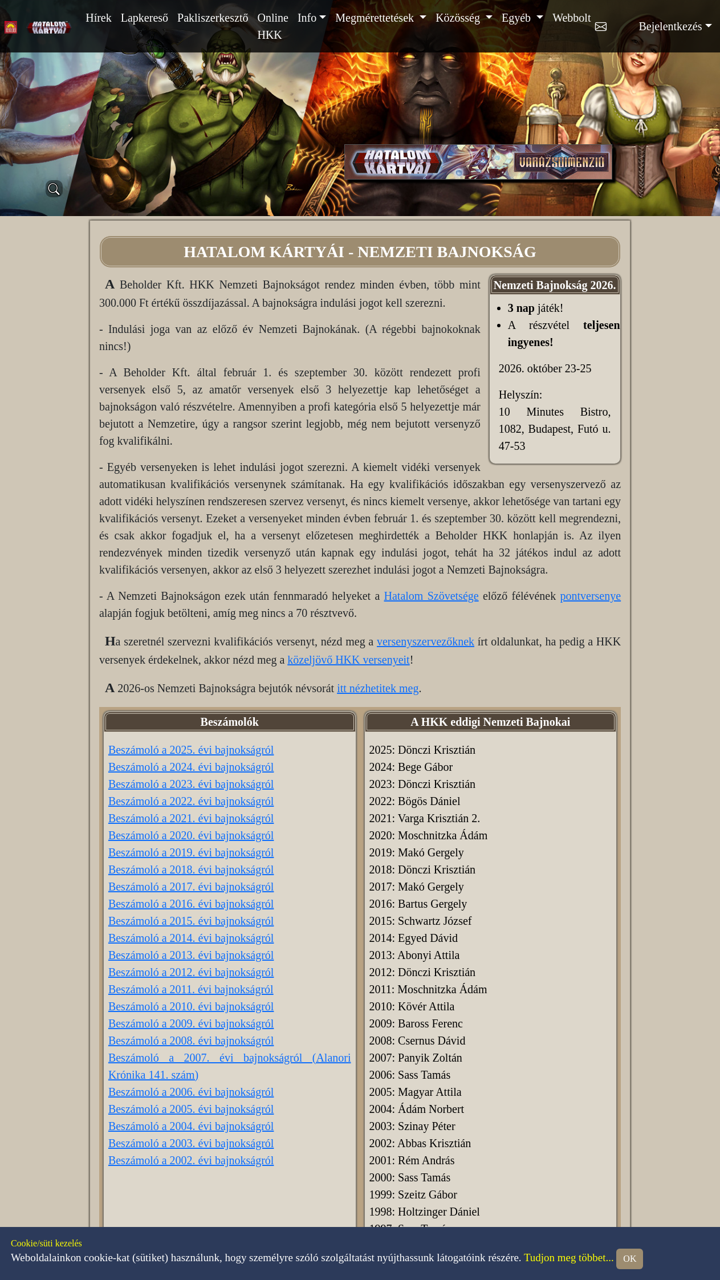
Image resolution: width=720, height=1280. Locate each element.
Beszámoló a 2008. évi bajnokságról (191, 1040)
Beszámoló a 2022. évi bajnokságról (191, 801)
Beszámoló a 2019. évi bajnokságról (191, 852)
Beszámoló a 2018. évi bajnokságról (191, 869)
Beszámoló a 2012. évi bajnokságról (191, 972)
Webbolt (571, 17)
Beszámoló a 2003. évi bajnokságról (191, 1143)
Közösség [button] (459, 17)
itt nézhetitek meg (377, 688)
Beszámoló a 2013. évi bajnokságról (191, 955)
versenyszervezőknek (425, 641)
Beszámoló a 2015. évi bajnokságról (191, 921)
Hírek (99, 17)
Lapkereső (144, 17)
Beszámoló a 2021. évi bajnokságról (191, 818)
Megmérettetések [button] (376, 17)
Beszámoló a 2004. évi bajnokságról (191, 1126)
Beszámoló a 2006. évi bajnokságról (191, 1092)
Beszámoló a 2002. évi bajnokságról (191, 1160)
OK (629, 1258)
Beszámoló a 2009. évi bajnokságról (191, 1023)
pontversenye (590, 596)
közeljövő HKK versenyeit (348, 659)
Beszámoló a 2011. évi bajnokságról (191, 989)
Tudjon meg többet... (569, 1257)
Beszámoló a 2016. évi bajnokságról (191, 903)
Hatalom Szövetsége (431, 596)
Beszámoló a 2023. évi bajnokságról (191, 784)
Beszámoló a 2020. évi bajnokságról (191, 835)
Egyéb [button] (518, 17)
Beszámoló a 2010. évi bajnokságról (191, 1006)
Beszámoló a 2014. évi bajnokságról (191, 938)
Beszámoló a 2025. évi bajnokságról (191, 749)
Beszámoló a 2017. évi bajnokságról (191, 886)
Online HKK (272, 26)
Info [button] (307, 17)
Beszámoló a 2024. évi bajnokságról (191, 767)
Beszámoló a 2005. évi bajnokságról (191, 1109)
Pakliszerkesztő (212, 17)
